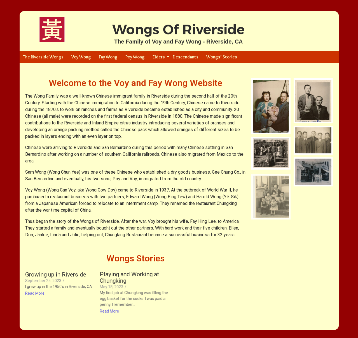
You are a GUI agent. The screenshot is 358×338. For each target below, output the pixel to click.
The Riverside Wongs (43, 57)
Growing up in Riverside (55, 274)
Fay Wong (108, 57)
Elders (160, 57)
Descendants (185, 57)
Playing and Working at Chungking (129, 277)
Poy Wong (135, 57)
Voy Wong (81, 57)
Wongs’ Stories (221, 57)
